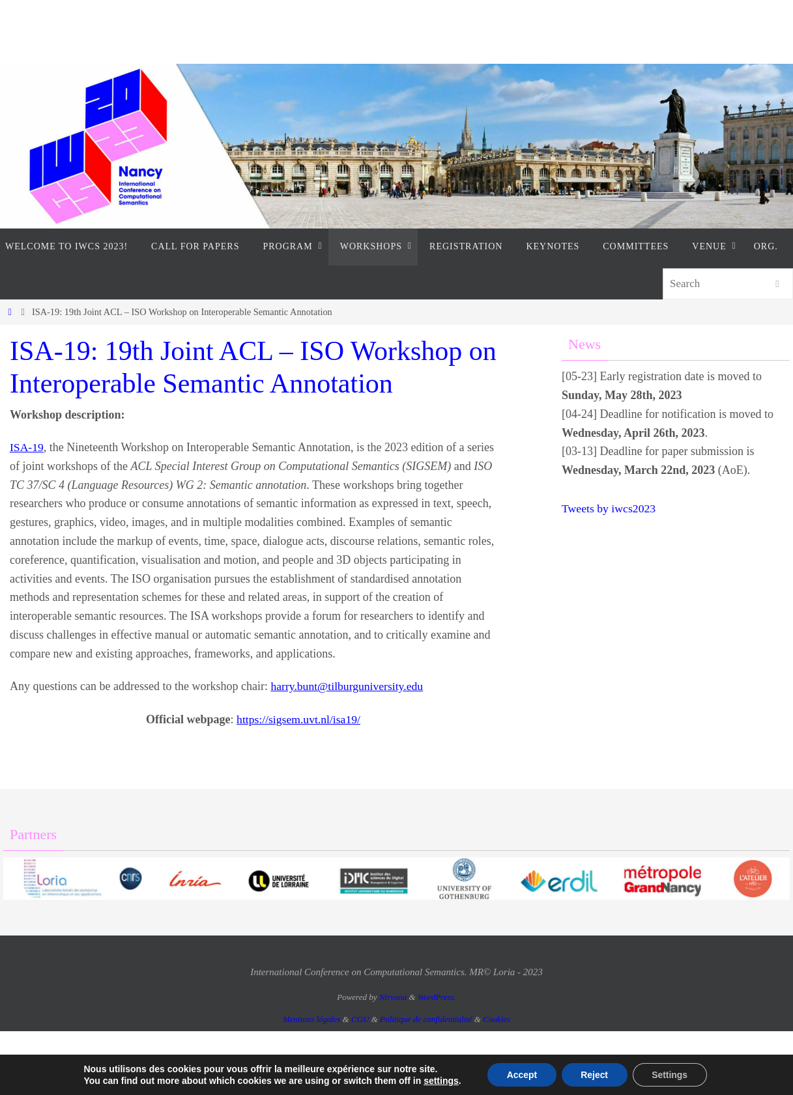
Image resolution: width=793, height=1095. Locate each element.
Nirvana (393, 997)
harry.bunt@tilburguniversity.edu (348, 686)
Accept (521, 1075)
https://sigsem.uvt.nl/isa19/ (298, 719)
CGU (360, 1019)
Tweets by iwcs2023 (609, 508)
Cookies (496, 1019)
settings (439, 1080)
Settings (670, 1075)
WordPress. (437, 997)
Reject (594, 1075)
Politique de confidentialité (426, 1019)
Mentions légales (311, 1019)
